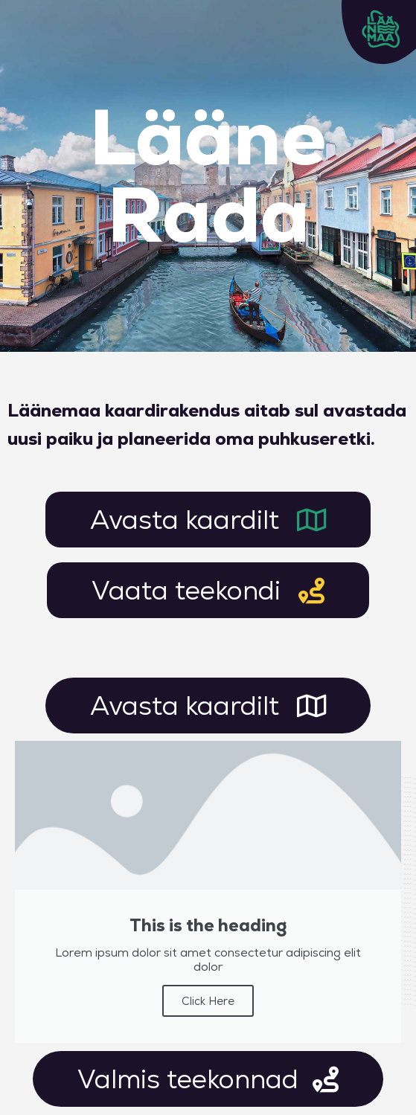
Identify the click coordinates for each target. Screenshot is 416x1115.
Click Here (208, 1001)
